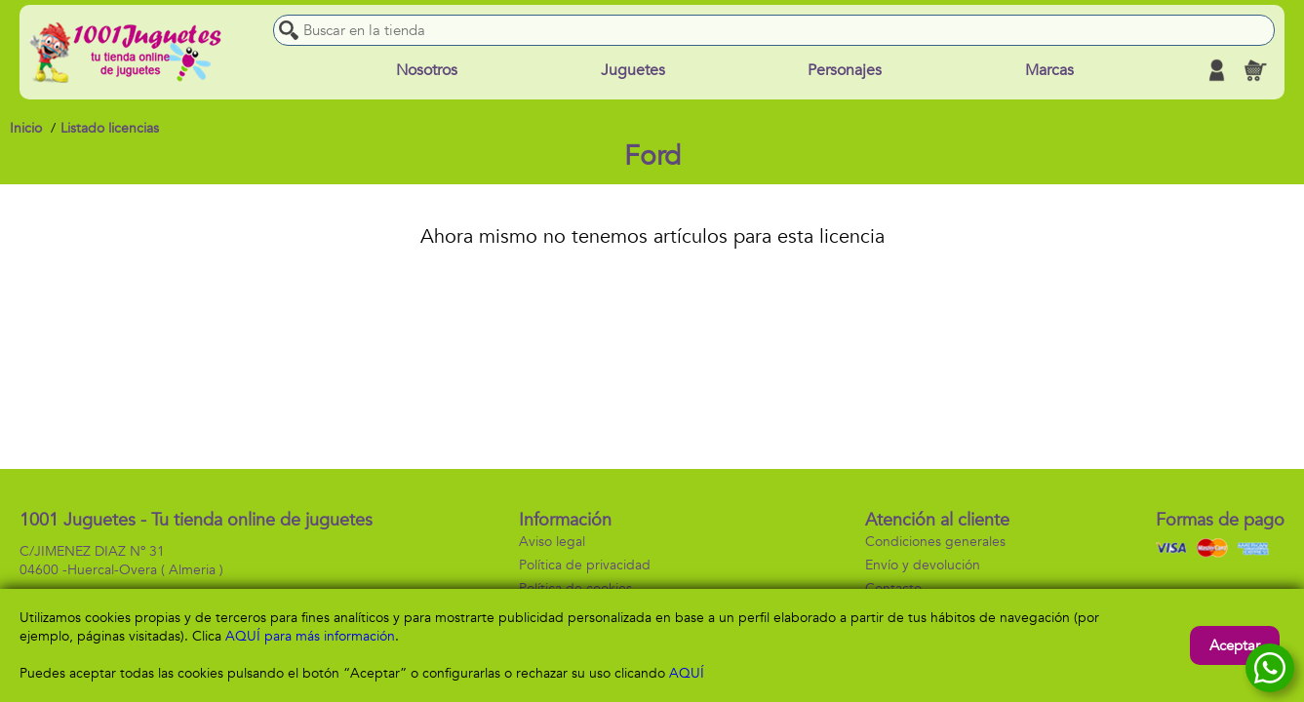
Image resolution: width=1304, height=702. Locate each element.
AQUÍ (686, 673)
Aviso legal (552, 541)
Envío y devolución (922, 565)
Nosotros (426, 70)
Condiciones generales (935, 541)
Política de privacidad (585, 565)
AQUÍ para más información (310, 636)
